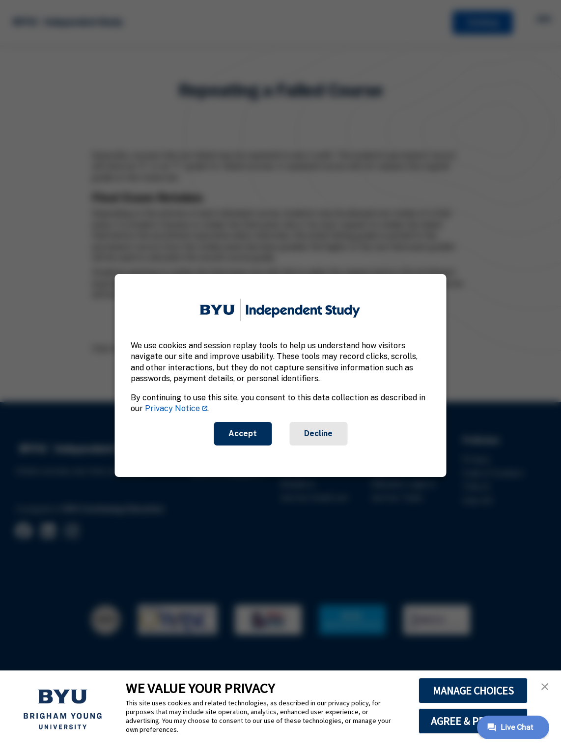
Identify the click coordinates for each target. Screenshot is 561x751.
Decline (318, 433)
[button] (545, 686)
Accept (242, 433)
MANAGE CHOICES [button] (473, 690)
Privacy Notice (172, 408)
